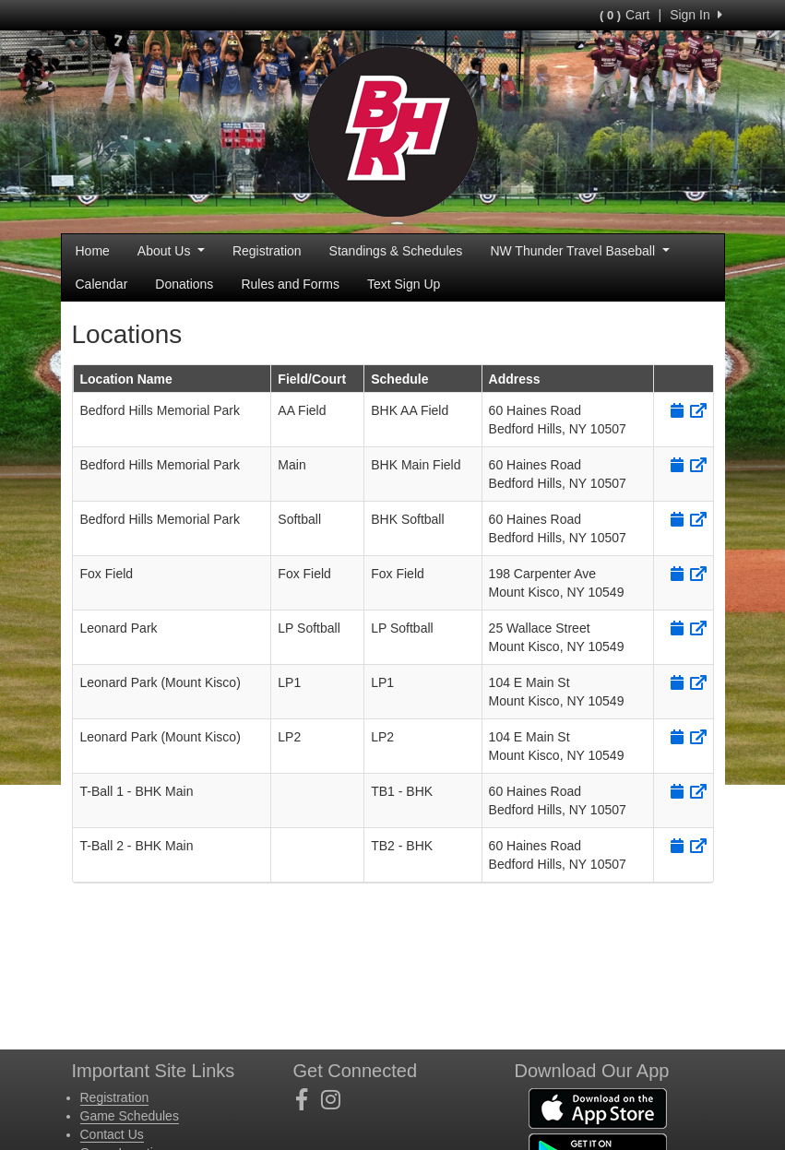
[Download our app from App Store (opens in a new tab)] (598, 1107)
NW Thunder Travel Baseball (579, 250)
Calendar (102, 284)
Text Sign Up (403, 284)
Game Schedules (129, 1116)
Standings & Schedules (396, 250)
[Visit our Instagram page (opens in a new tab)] (337, 1100)
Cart (624, 14)
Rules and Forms (290, 284)
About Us (171, 250)
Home (93, 250)
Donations (184, 284)
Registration (267, 250)
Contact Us (112, 1134)
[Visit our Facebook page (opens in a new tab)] (308, 1100)
